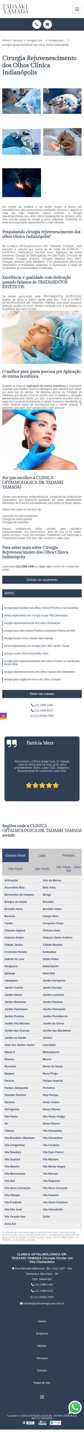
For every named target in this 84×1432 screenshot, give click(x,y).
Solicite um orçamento (42, 580)
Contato (42, 1370)
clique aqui (45, 566)
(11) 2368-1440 (25, 566)
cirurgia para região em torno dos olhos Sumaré (32, 679)
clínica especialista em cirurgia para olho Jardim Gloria (36, 645)
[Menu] (77, 9)
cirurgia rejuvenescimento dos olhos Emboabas (32, 623)
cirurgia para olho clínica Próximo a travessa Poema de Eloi (39, 630)
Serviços (42, 1358)
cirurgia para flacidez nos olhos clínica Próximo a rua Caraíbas (41, 607)
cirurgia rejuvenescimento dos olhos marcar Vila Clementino (39, 671)
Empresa (42, 1333)
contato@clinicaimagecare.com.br (42, 1303)
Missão (42, 1345)
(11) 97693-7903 (42, 715)
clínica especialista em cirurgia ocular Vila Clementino (36, 615)
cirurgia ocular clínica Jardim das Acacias (28, 638)
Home (42, 1321)
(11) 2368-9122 (42, 710)
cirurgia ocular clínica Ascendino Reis (26, 653)
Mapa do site (42, 1382)
